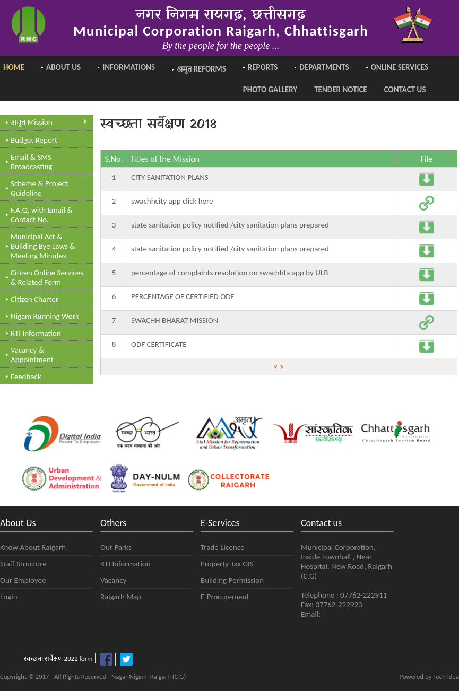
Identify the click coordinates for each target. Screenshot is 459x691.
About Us (63, 67)
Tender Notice (340, 89)
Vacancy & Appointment (32, 354)
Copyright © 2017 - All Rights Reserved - (55, 676)
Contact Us (405, 89)
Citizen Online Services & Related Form (47, 277)
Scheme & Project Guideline (39, 188)
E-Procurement (225, 596)
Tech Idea (446, 676)
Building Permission (232, 580)
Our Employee (23, 580)
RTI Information (36, 333)
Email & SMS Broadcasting (32, 161)
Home (13, 67)
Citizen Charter (34, 299)
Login (9, 596)
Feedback (26, 376)
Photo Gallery (270, 89)
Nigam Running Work (45, 316)
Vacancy (113, 580)
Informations (128, 67)
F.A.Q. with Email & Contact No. (41, 214)
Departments (324, 67)
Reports (263, 67)
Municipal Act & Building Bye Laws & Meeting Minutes (43, 246)
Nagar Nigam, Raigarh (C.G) (148, 676)
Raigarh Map (120, 596)
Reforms (201, 70)
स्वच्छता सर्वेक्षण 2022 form (58, 658)
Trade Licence (222, 547)
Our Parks (116, 547)
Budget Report (34, 140)
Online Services (400, 67)
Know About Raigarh (33, 547)
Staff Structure (23, 563)
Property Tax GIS (227, 563)
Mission (49, 123)
